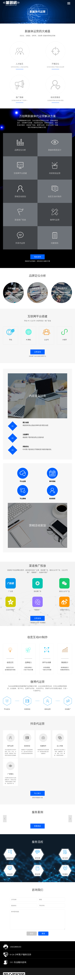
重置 (43, 904)
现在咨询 (37, 257)
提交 (31, 904)
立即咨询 (37, 352)
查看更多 (37, 797)
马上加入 (37, 764)
